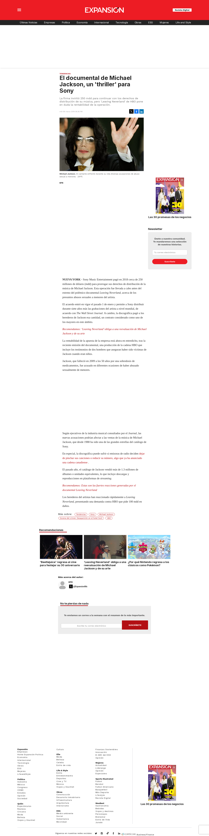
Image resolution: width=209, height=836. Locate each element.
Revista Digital (182, 10)
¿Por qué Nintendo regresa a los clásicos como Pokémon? (148, 563)
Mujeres (164, 22)
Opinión (21, 796)
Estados (21, 793)
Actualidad (101, 765)
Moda (20, 815)
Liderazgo (101, 768)
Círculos (21, 812)
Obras (138, 22)
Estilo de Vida (103, 820)
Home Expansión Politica (30, 754)
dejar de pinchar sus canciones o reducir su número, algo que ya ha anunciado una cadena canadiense (103, 458)
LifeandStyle (24, 774)
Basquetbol (101, 790)
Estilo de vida (63, 765)
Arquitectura (62, 803)
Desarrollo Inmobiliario (68, 797)
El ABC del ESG (103, 755)
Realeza (21, 809)
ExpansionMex (115, 834)
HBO (109, 518)
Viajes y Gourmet (26, 820)
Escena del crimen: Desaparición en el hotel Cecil (81, 518)
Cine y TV (61, 781)
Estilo (59, 773)
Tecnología (122, 22)
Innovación (101, 752)
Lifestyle (100, 795)
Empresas (49, 22)
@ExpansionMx (80, 586)
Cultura (60, 749)
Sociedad (22, 798)
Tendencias (65, 74)
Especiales (101, 773)
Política (66, 22)
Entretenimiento (64, 776)
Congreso (22, 787)
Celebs (60, 762)
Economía (82, 22)
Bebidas (100, 808)
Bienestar (101, 817)
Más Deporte (102, 792)
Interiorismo (62, 806)
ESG (150, 22)
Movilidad (61, 822)
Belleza (21, 817)
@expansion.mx (108, 833)
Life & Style (62, 770)
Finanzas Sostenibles (107, 749)
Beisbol (99, 784)
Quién (20, 803)
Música (60, 784)
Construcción (63, 794)
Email (91, 625)
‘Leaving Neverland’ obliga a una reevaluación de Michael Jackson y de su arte (104, 565)
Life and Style (183, 22)
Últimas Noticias (28, 22)
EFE (71, 582)
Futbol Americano (105, 787)
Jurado (99, 822)
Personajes (101, 814)
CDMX (20, 790)
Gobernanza (62, 819)
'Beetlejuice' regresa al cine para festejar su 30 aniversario (59, 563)
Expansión (22, 749)
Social (59, 816)
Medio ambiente (64, 813)
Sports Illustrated (104, 779)
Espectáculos (24, 806)
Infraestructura (64, 800)
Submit (135, 625)
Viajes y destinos (105, 811)
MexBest (100, 803)
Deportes (61, 778)
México (21, 784)
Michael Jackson (106, 514)
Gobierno (22, 782)
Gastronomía (102, 806)
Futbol (99, 781)
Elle (58, 754)
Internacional (101, 22)
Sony (92, 514)
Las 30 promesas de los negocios (169, 217)
